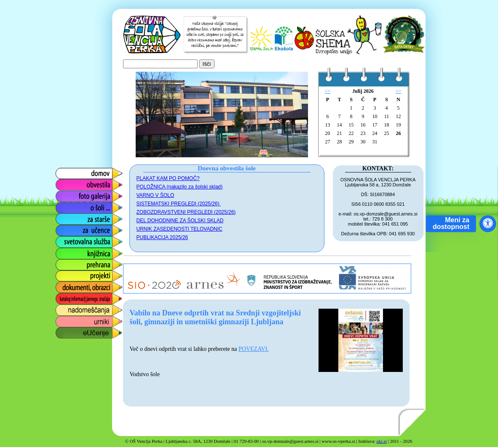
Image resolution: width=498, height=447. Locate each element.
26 (398, 133)
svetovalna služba (81, 239)
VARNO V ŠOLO (155, 195)
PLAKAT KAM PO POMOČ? (168, 178)
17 (375, 125)
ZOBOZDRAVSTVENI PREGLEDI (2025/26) (186, 212)
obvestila (67, 182)
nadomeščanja (76, 308)
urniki (62, 319)
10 (375, 116)
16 (363, 125)
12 (398, 116)
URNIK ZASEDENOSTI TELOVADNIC (179, 229)
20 (327, 133)
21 (339, 133)
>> (399, 91)
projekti (65, 273)
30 (363, 142)
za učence (69, 228)
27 (327, 142)
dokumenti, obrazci (82, 285)
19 (398, 125)
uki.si (382, 441)
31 (375, 142)
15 (351, 125)
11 (386, 116)
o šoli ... (66, 205)
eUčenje (66, 330)
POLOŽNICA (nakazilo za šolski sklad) (180, 187)
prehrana (67, 262)
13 (327, 125)
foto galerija (71, 194)
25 (386, 133)
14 (339, 125)
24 (375, 133)
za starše (68, 217)
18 (386, 125)
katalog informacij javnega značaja (80, 298)
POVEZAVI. (253, 349)
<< (328, 91)
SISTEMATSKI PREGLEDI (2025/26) (179, 204)
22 (351, 133)
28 (339, 142)
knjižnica (67, 251)
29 (351, 142)
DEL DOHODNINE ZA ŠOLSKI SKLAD (180, 221)
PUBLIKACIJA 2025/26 (162, 237)
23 (363, 133)
